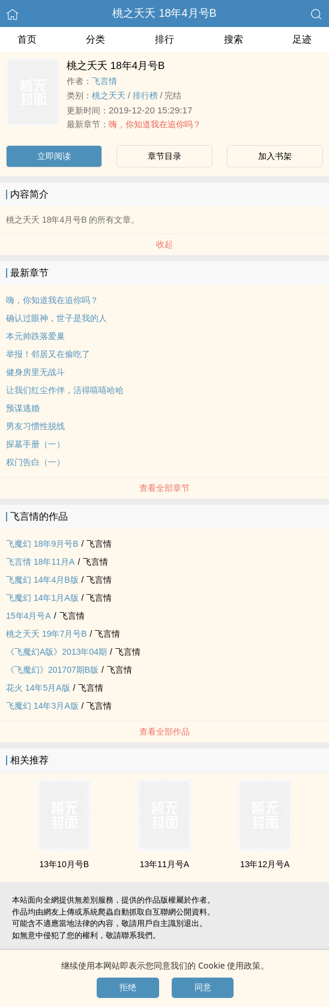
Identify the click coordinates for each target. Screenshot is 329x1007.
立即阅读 (54, 156)
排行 (164, 39)
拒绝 (127, 987)
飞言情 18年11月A (40, 562)
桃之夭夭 (108, 95)
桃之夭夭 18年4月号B (164, 13)
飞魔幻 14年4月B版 (42, 580)
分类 (95, 39)
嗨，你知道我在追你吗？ (155, 124)
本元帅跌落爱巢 (35, 336)
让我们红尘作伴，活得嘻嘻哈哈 (65, 390)
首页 (27, 39)
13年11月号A (164, 864)
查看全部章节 (164, 488)
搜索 (233, 39)
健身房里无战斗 (35, 372)
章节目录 (164, 156)
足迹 (302, 39)
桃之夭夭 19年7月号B (46, 634)
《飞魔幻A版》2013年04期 (56, 652)
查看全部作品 (164, 731)
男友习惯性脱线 (35, 426)
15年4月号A (28, 616)
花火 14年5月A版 (38, 688)
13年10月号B (64, 864)
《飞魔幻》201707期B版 (52, 670)
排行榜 (145, 95)
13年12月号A (264, 864)
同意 (203, 987)
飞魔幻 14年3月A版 (42, 706)
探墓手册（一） (35, 444)
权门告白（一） (35, 462)
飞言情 (104, 81)
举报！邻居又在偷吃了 (48, 354)
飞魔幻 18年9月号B (42, 544)
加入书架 (275, 156)
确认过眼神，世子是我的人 (56, 318)
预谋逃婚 (23, 408)
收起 (164, 244)
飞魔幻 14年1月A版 (42, 598)
